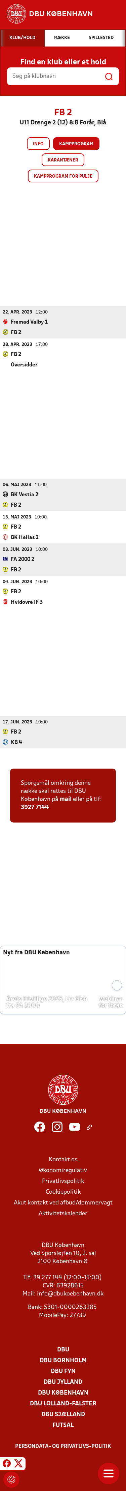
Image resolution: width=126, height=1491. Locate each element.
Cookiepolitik (63, 1192)
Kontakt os (63, 1159)
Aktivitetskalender (63, 1213)
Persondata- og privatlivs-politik (63, 1446)
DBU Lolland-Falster (63, 1403)
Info (38, 144)
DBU (63, 1349)
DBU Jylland (63, 1382)
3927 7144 (35, 807)
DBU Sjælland (63, 1414)
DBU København (63, 1393)
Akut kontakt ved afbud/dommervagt (63, 1202)
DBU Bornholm (63, 1360)
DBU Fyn (63, 1371)
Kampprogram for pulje (63, 176)
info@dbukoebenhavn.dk (70, 1293)
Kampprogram (76, 144)
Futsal (63, 1425)
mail (65, 799)
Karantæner (63, 160)
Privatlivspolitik (63, 1181)
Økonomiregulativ (63, 1170)
